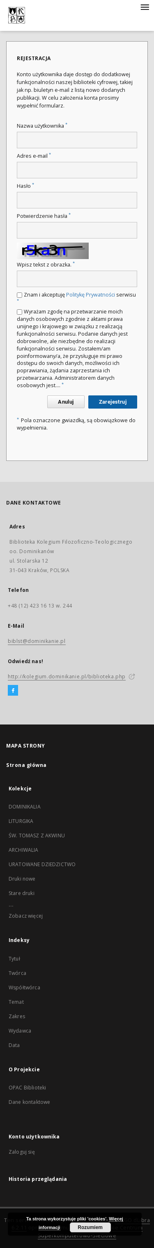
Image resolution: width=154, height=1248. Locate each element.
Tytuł (14, 958)
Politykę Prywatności (90, 294)
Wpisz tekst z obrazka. (46, 264)
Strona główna (26, 765)
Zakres (17, 1016)
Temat (16, 1001)
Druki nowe (22, 878)
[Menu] (144, 6)
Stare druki (21, 893)
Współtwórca (24, 987)
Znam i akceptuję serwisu (76, 297)
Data (14, 1045)
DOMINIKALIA (25, 806)
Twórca (17, 973)
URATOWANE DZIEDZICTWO (42, 864)
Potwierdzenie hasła (44, 216)
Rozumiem (90, 1227)
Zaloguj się (22, 1151)
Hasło (25, 185)
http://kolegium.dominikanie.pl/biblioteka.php (67, 676)
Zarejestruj (112, 402)
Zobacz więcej (26, 915)
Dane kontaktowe (29, 1101)
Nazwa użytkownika (42, 125)
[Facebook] (13, 690)
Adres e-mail (34, 155)
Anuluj (66, 402)
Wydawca (20, 1030)
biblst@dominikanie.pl (37, 641)
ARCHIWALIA (24, 849)
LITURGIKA (21, 821)
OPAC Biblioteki (27, 1087)
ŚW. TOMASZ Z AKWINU (37, 835)
